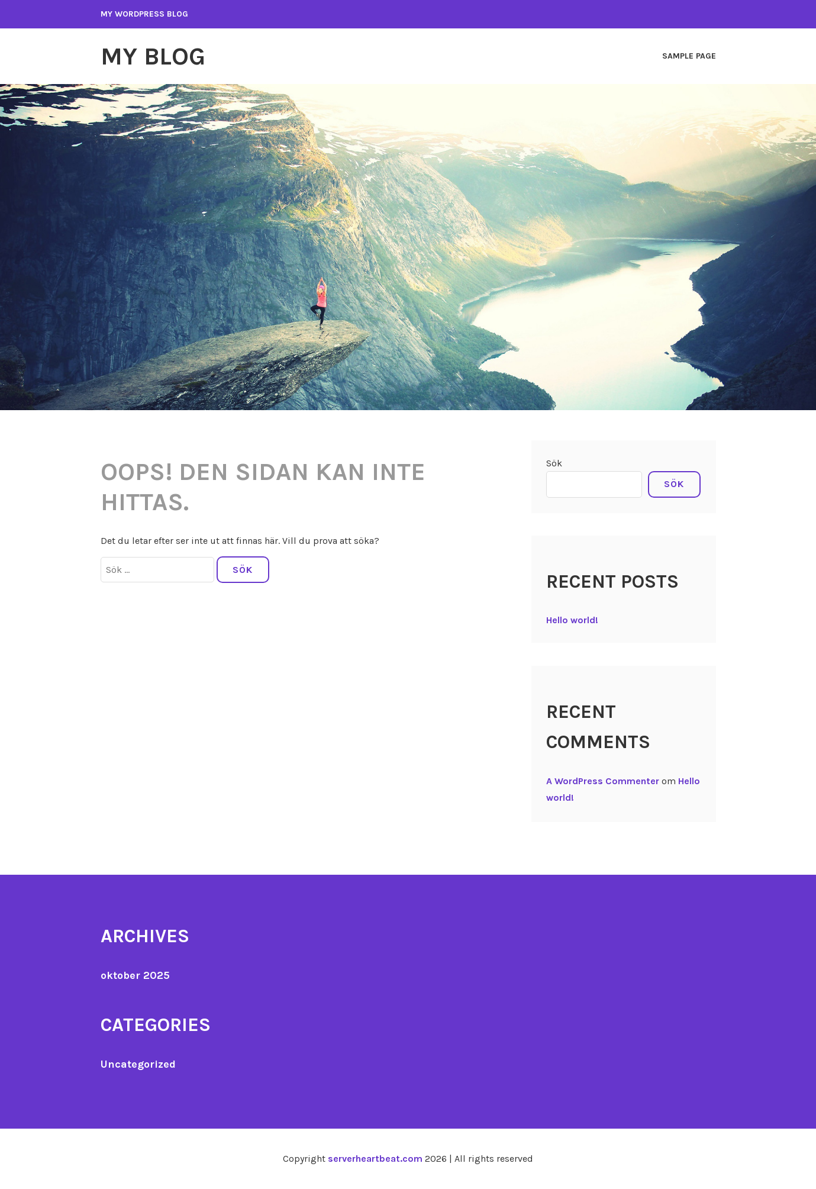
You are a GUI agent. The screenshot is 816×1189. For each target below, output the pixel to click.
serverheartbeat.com (375, 1158)
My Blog (153, 56)
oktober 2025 (135, 975)
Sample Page (689, 56)
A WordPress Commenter (602, 781)
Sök (554, 463)
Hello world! (572, 620)
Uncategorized (138, 1064)
